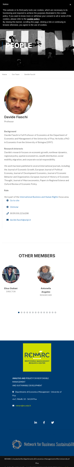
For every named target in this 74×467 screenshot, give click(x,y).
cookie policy (33, 19)
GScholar (14, 207)
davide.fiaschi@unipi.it (20, 219)
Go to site (14, 200)
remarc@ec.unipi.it (23, 405)
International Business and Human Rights (39, 197)
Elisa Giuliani (10, 288)
